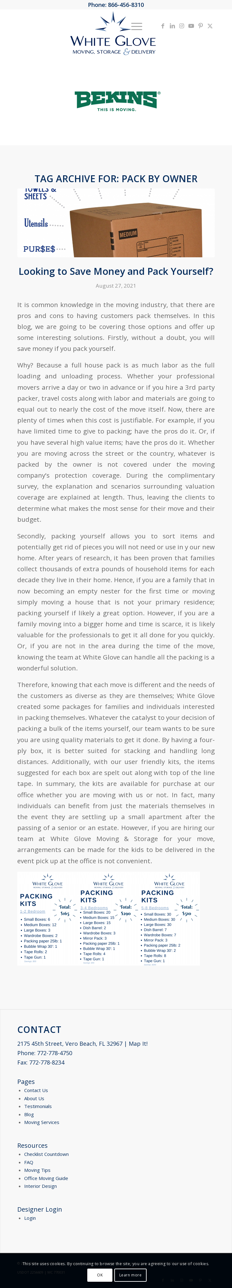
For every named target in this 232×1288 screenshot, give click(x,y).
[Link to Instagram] (181, 26)
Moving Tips (37, 1170)
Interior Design (40, 1186)
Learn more (130, 1275)
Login (30, 1218)
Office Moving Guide (46, 1178)
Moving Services (41, 1122)
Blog (29, 1114)
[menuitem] (133, 25)
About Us (34, 1098)
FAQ (28, 1162)
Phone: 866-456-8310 (116, 4)
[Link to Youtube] (191, 26)
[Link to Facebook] (163, 26)
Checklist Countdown (46, 1154)
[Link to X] (210, 26)
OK (100, 1275)
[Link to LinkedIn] (172, 26)
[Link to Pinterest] (200, 26)
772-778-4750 (54, 1053)
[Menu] (133, 25)
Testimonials (38, 1106)
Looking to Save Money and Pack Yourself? (116, 271)
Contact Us (36, 1090)
